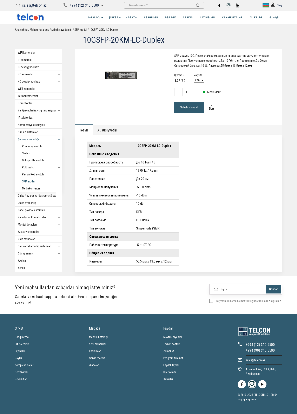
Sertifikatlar (21, 372)
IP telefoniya (25, 117)
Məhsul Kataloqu (98, 337)
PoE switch (42, 167)
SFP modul (80, 29)
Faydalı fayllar (171, 365)
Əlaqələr (94, 365)
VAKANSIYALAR (232, 17)
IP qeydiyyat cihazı (28, 67)
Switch (26, 153)
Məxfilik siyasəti (172, 337)
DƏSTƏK (170, 17)
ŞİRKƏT (115, 17)
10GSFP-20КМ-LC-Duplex (103, 29)
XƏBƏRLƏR (151, 17)
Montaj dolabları (40, 224)
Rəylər (18, 358)
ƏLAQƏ (274, 17)
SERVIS (188, 17)
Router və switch (32, 146)
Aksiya (22, 260)
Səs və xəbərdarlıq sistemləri (40, 246)
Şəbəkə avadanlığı (61, 29)
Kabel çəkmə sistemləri (40, 210)
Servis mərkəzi (97, 358)
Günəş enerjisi (40, 253)
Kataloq (95, 17)
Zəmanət (168, 351)
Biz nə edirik (22, 344)
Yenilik (21, 268)
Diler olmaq (170, 372)
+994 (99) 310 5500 (260, 350)
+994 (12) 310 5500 (84, 5)
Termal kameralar (28, 96)
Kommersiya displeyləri (40, 124)
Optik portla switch (33, 160)
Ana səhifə (21, 29)
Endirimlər (95, 351)
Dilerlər (256, 17)
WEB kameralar (26, 88)
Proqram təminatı (173, 358)
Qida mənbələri (40, 238)
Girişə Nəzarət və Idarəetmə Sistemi (40, 195)
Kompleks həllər (24, 365)
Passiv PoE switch (33, 174)
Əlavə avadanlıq (40, 202)
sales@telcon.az (34, 5)
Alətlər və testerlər (28, 231)
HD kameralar (40, 74)
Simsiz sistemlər (40, 132)
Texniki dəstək (171, 344)
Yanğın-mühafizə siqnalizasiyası (40, 110)
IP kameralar (40, 59)
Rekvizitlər (21, 379)
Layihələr (207, 17)
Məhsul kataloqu (39, 29)
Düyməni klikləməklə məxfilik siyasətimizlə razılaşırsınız (248, 301)
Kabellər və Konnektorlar (40, 217)
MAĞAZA (131, 17)
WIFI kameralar (40, 52)
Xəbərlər (168, 379)
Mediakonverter (31, 188)
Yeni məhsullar (97, 344)
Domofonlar (40, 103)
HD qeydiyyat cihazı (40, 81)
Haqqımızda (22, 337)
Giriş (276, 5)
